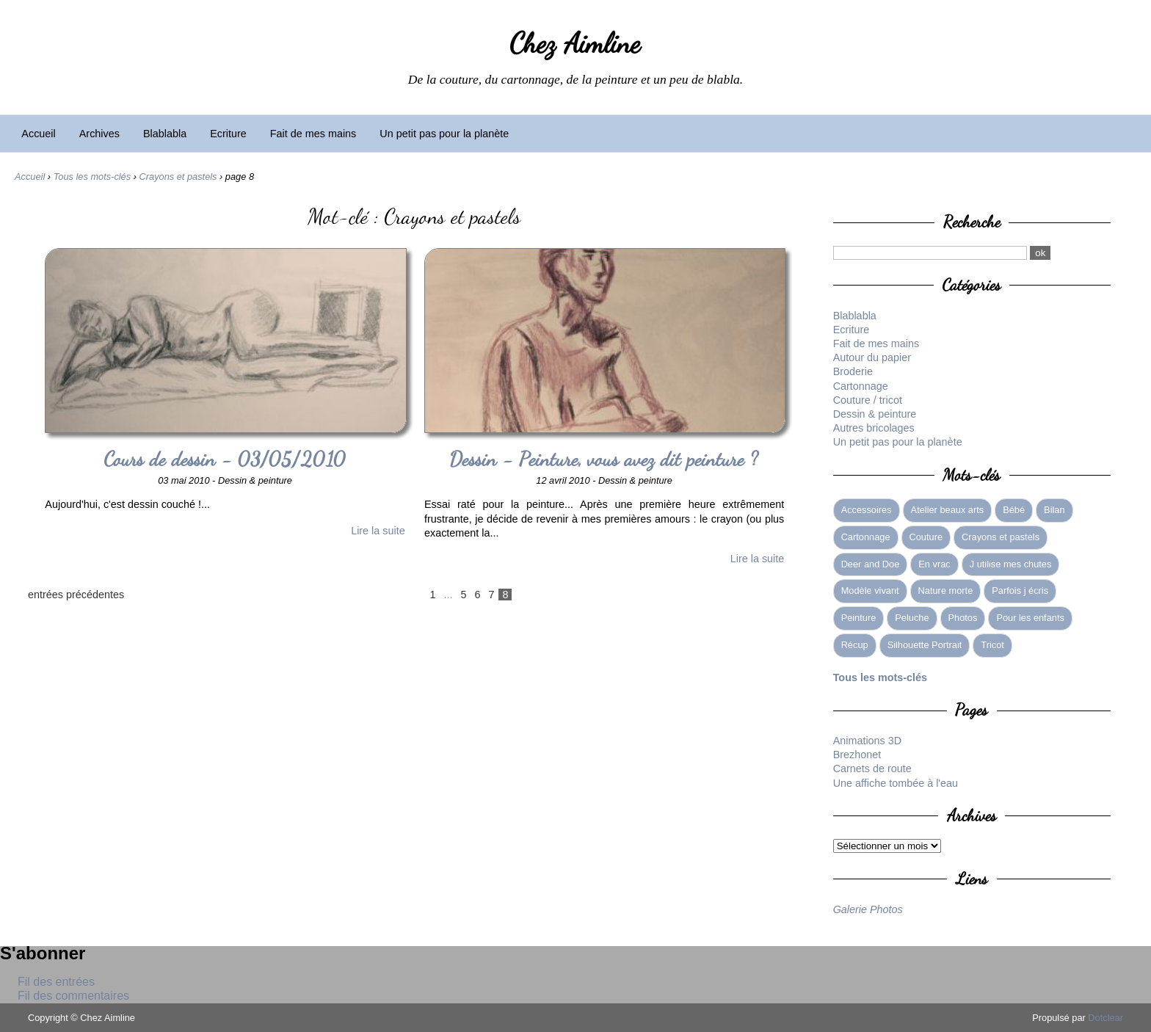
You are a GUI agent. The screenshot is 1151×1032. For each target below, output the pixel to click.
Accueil (38, 133)
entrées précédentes (76, 594)
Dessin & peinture (875, 414)
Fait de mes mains (313, 133)
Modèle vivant (870, 590)
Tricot (992, 644)
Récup (854, 644)
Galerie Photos (868, 909)
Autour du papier (872, 357)
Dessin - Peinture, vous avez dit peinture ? (604, 459)
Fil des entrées (56, 981)
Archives (99, 133)
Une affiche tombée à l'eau (896, 783)
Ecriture (228, 133)
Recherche (972, 221)
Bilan (1054, 509)
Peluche (912, 617)
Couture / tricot (867, 400)
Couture (926, 536)
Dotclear (1105, 1017)
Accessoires (866, 509)
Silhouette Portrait (924, 644)
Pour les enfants (1030, 617)
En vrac (934, 564)
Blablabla (164, 133)
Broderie (853, 371)
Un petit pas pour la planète (444, 133)
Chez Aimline (575, 43)
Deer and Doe (870, 564)
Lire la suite (378, 531)
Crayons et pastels (178, 176)
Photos (963, 617)
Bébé (1014, 509)
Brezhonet (857, 754)
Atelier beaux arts (947, 509)
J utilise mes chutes (1011, 564)
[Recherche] (930, 253)
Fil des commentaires (73, 995)
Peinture (858, 617)
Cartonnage (860, 386)
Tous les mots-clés (92, 176)
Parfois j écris (1020, 590)
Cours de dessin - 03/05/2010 (225, 459)
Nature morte (945, 590)
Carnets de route (872, 768)
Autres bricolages (874, 428)
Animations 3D (867, 740)
